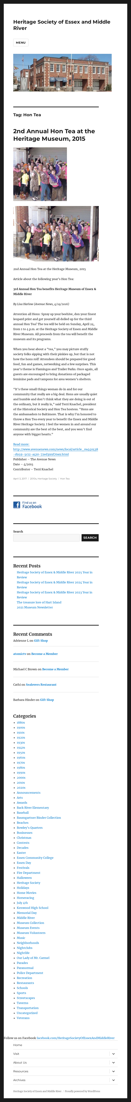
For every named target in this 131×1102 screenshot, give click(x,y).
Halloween (24, 878)
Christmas (24, 837)
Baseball (23, 812)
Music (21, 938)
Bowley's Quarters (30, 827)
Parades (22, 963)
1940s (21, 747)
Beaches (22, 822)
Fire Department (28, 873)
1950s (21, 752)
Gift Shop (41, 640)
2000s (21, 777)
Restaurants (25, 983)
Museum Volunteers (31, 933)
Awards (22, 802)
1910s (21, 732)
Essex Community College (35, 857)
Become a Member (44, 654)
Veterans (23, 1018)
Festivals (23, 868)
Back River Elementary (33, 807)
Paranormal (25, 968)
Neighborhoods (28, 943)
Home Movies (26, 893)
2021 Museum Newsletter (35, 607)
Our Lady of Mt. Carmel (33, 958)
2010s (33, 478)
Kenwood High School (32, 908)
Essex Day (24, 863)
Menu (21, 42)
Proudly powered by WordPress (82, 1091)
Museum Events (28, 928)
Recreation (24, 978)
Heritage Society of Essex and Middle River (37, 1091)
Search (18, 531)
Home (17, 1045)
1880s (21, 722)
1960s (21, 757)
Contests (23, 842)
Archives (19, 1080)
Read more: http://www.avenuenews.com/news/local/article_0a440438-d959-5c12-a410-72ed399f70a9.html (55, 449)
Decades (22, 847)
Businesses (24, 832)
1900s (21, 727)
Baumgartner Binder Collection (39, 817)
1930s (21, 742)
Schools (22, 988)
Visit (16, 1054)
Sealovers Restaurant (41, 684)
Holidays (23, 888)
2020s (21, 787)
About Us (20, 1062)
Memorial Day (27, 913)
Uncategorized (27, 1013)
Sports (21, 993)
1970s (21, 762)
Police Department (30, 973)
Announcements (28, 792)
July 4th (22, 903)
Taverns (22, 1003)
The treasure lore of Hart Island (39, 602)
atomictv (19, 654)
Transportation (28, 1008)
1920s (21, 737)
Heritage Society (47, 478)
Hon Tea (65, 478)
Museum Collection (30, 923)
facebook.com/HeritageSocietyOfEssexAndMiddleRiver (76, 1038)
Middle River (26, 918)
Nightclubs (24, 948)
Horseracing (25, 898)
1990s (21, 772)
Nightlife (23, 953)
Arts (20, 797)
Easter (21, 852)
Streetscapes (26, 998)
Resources (20, 1071)
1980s (21, 767)
